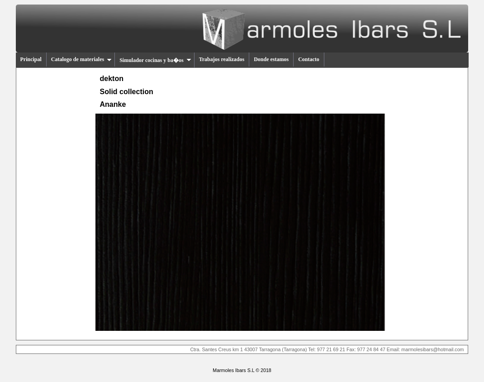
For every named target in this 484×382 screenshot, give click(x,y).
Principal (31, 59)
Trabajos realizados (222, 59)
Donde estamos (271, 59)
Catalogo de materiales (81, 59)
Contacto (308, 59)
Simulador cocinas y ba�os (155, 60)
